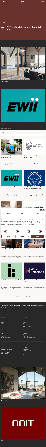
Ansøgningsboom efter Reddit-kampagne (10, 186)
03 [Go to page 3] (22, 297)
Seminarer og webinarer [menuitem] (5, 337)
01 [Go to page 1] (15, 297)
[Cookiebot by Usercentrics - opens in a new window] (39, 210)
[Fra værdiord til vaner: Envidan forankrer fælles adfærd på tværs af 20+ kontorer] (34, 178)
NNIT (3, 441)
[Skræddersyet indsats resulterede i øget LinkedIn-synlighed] (34, 147)
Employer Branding (4, 128)
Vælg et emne (5, 134)
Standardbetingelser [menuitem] (27, 339)
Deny (8, 236)
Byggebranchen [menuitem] (26, 320)
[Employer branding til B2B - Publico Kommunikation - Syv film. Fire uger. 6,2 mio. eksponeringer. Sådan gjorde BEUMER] (11, 147)
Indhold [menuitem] (2, 322)
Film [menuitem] (1, 325)
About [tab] (38, 213)
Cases (6, 19)
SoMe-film (9, 128)
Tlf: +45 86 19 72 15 (5, 352)
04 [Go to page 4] (26, 297)
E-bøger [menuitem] (2, 334)
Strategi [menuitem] (2, 320)
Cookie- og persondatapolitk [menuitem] (29, 337)
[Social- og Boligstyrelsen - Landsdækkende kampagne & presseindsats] (11, 271)
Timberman (4, 81)
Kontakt (42, 1)
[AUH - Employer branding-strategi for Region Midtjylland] (34, 240)
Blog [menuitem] (2, 333)
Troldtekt (4, 401)
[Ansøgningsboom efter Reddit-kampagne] (11, 178)
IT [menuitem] (23, 323)
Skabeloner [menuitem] (3, 336)
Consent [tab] (8, 213)
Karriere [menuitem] (24, 334)
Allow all (37, 236)
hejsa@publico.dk (4, 353)
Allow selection (23, 236)
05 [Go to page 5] (30, 297)
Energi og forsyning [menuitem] (27, 326)
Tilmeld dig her (5, 312)
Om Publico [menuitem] (25, 333)
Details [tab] (23, 213)
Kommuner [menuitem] (25, 322)
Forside (2, 19)
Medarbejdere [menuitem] (26, 336)
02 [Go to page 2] (18, 297)
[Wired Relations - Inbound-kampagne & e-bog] (34, 271)
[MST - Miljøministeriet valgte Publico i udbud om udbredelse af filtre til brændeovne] (11, 240)
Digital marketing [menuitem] (4, 323)
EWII (2, 124)
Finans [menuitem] (24, 325)
